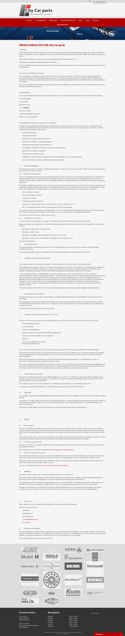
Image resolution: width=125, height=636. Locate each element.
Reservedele (53, 20)
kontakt (95, 20)
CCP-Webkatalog (40, 20)
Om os (88, 20)
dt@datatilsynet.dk (32, 519)
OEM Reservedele (62, 24)
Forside (29, 20)
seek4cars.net (65, 633)
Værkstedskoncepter (68, 20)
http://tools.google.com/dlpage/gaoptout (61, 449)
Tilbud (80, 20)
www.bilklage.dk (78, 632)
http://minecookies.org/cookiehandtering (56, 465)
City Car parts (95, 613)
